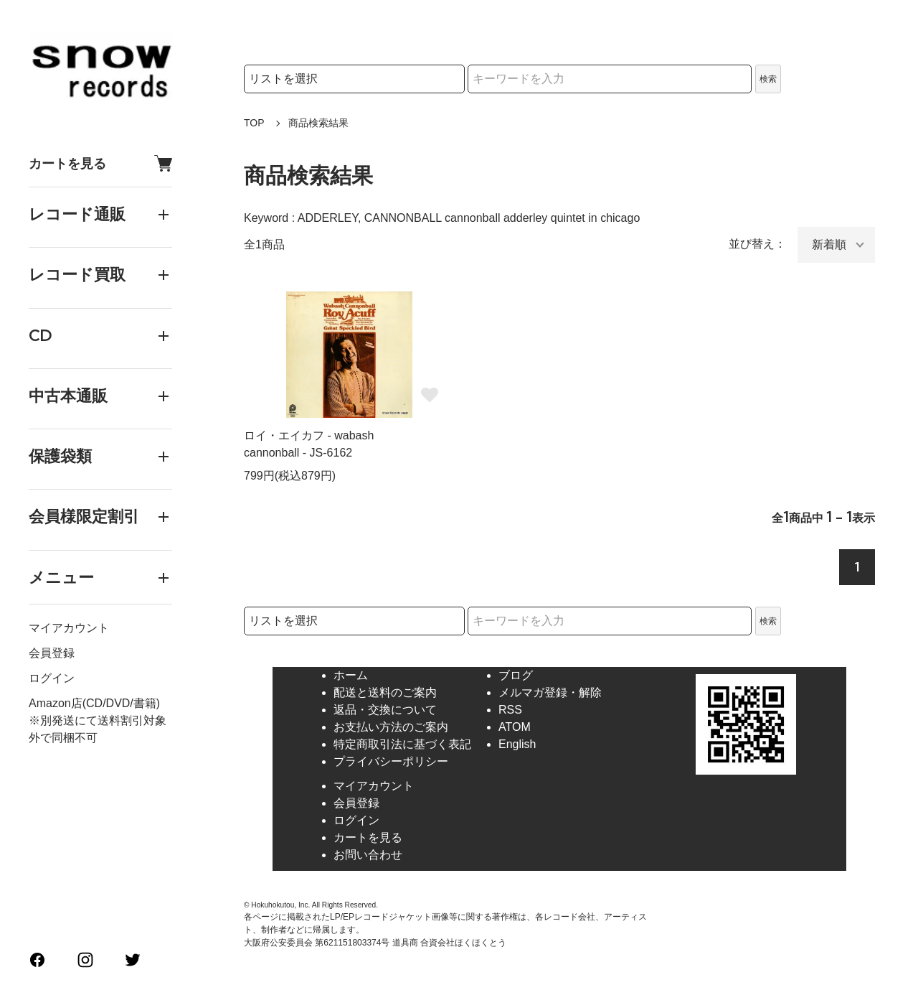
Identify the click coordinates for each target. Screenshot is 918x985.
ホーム (350, 675)
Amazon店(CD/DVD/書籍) (94, 703)
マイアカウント (69, 628)
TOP (254, 123)
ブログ (515, 675)
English (517, 744)
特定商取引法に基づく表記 (402, 744)
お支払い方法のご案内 (390, 727)
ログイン (52, 678)
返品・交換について (385, 710)
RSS (510, 710)
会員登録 (52, 653)
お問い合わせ (367, 855)
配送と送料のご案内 (385, 692)
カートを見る (100, 163)
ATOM (514, 727)
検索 (768, 79)
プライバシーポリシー (390, 761)
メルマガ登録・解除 (550, 692)
